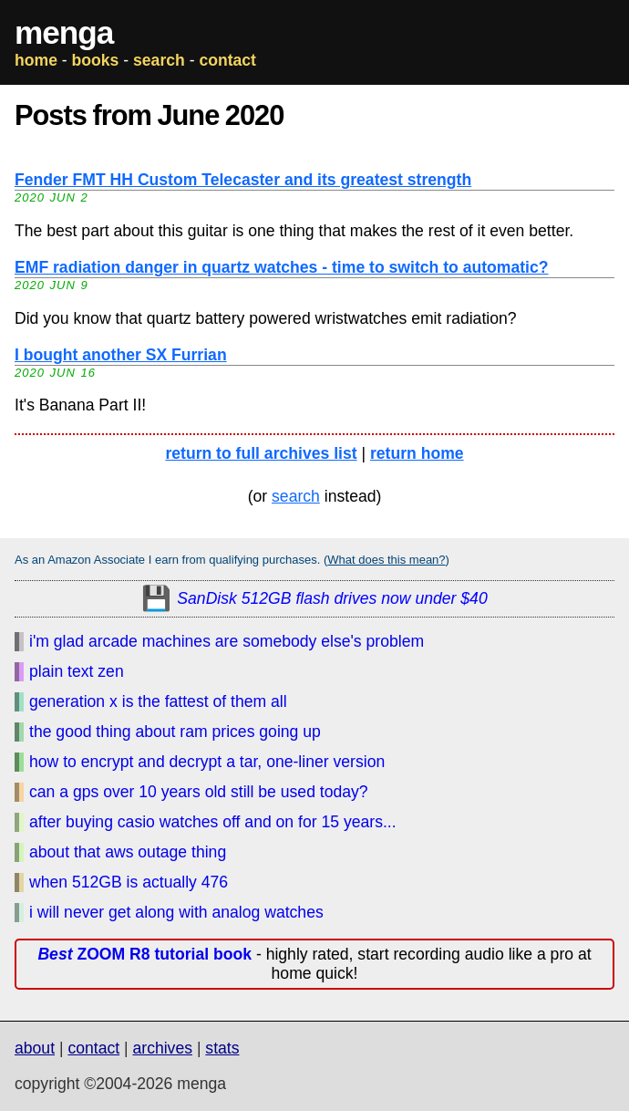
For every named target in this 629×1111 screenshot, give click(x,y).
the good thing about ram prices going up (175, 731)
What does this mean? (386, 559)
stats (222, 1048)
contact (227, 60)
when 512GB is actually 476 (128, 882)
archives (162, 1048)
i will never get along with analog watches (176, 912)
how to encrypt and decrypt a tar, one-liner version (207, 762)
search (159, 60)
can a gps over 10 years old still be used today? (198, 792)
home (36, 60)
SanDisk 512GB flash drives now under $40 (332, 598)
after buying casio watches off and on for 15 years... (213, 822)
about (35, 1048)
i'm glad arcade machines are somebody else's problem (226, 641)
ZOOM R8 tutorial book (144, 954)
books (95, 60)
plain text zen (76, 671)
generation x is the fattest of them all (158, 701)
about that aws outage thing (127, 852)
